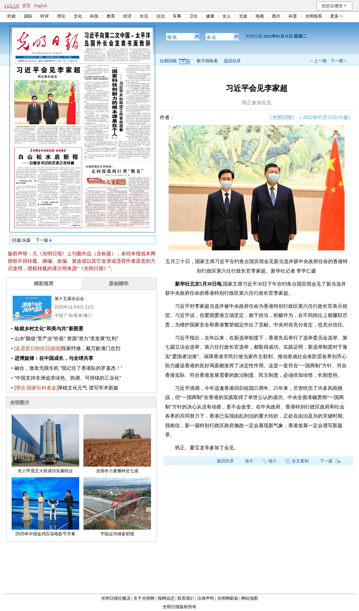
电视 (260, 16)
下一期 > (338, 60)
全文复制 (297, 461)
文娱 (243, 16)
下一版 (44, 240)
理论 (61, 16)
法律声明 (205, 598)
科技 (94, 16)
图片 (276, 16)
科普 (293, 16)
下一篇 (330, 461)
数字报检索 (207, 60)
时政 (11, 16)
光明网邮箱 (227, 598)
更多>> (337, 16)
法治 (160, 16)
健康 (210, 16)
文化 (78, 16)
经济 (127, 16)
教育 (111, 16)
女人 (226, 16)
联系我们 (185, 598)
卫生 (193, 16)
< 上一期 (318, 60)
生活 (144, 16)
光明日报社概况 (116, 598)
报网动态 (166, 598)
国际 (28, 16)
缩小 (269, 461)
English (40, 5)
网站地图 (249, 598)
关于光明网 (144, 598)
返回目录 (232, 60)
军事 (177, 16)
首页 (26, 5)
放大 (249, 461)
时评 (44, 16)
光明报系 (313, 16)
